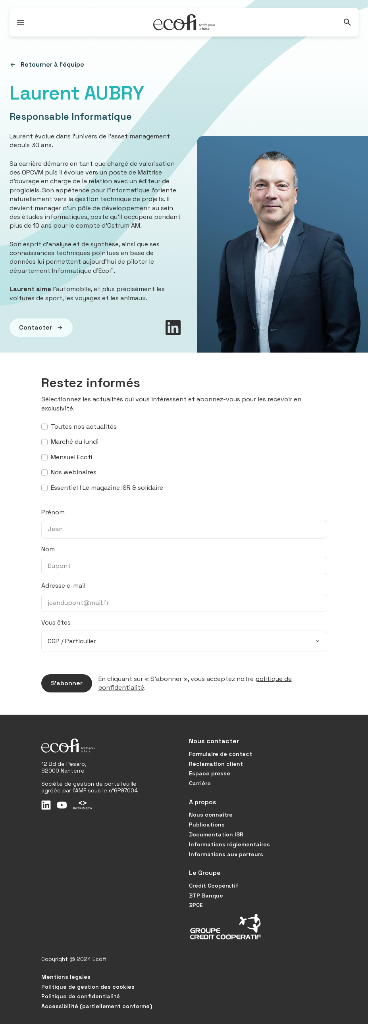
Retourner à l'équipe (47, 64)
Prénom (53, 512)
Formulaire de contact (220, 753)
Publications (207, 824)
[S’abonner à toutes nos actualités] (44, 427)
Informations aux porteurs (226, 854)
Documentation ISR (216, 834)
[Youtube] (62, 805)
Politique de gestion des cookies (88, 986)
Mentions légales (66, 976)
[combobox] (184, 641)
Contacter (36, 327)
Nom (48, 549)
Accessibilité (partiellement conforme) (96, 1006)
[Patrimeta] (82, 805)
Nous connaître (211, 814)
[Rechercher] (347, 22)
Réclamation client (216, 763)
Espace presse (209, 773)
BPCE (196, 905)
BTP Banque (206, 895)
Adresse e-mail (63, 585)
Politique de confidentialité (80, 996)
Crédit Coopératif (213, 885)
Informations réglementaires (229, 844)
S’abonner (62, 683)
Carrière (200, 783)
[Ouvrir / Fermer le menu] (20, 22)
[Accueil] (184, 22)
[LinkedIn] (46, 805)
